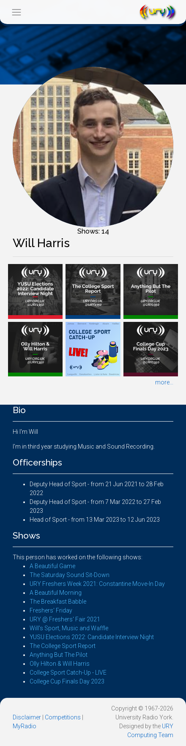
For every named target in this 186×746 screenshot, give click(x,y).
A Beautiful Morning (56, 592)
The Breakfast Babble (58, 601)
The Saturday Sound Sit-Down (69, 575)
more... (164, 382)
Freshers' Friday (51, 610)
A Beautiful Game (52, 566)
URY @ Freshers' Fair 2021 (65, 619)
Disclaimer (27, 717)
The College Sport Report (63, 646)
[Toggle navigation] (16, 12)
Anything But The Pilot (59, 654)
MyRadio (24, 726)
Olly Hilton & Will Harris (60, 663)
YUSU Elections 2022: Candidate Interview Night (92, 637)
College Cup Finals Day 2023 (67, 681)
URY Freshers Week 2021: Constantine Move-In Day (97, 583)
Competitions (63, 717)
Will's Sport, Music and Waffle (69, 628)
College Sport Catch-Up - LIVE (68, 672)
